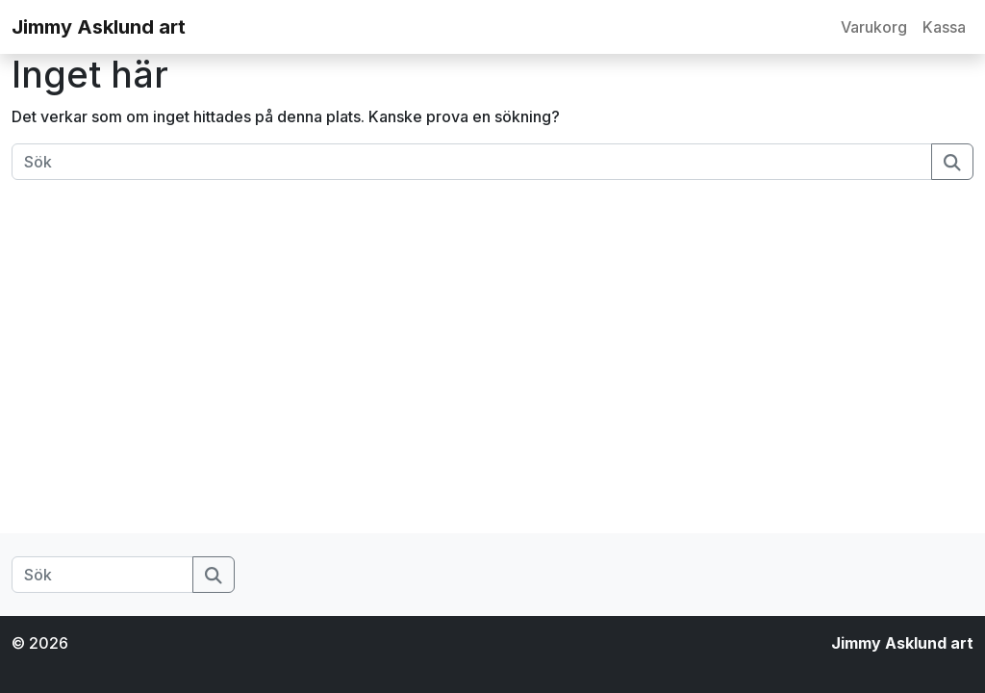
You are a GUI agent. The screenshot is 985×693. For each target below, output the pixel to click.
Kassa (944, 27)
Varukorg (874, 27)
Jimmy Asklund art (99, 26)
